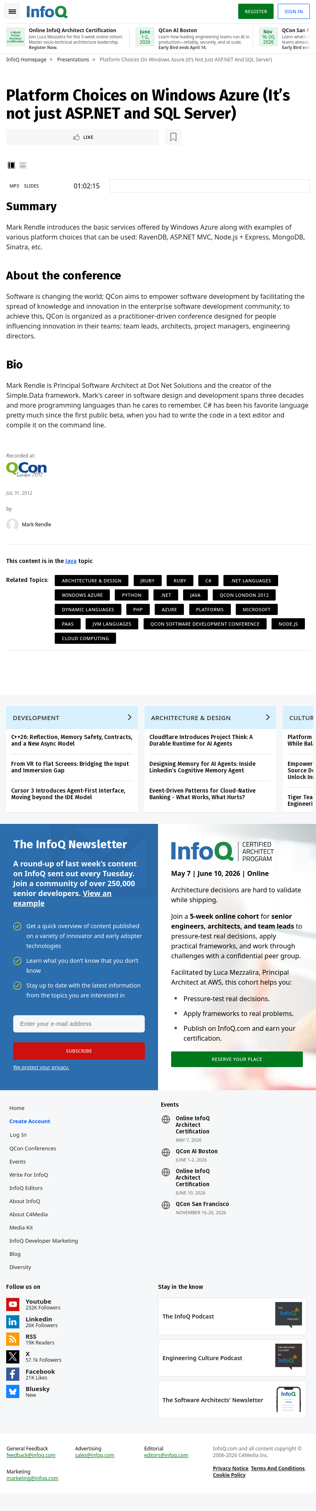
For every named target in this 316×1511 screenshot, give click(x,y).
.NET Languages (252, 580)
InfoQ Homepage (28, 58)
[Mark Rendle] (14, 524)
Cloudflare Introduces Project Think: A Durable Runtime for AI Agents (203, 747)
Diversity (22, 1279)
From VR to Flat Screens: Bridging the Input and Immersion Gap (72, 774)
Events (19, 1174)
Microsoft (259, 609)
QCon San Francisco (202, 1216)
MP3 (16, 185)
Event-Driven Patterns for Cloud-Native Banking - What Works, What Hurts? (204, 801)
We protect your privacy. (41, 1077)
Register (254, 10)
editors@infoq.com (166, 1471)
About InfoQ (26, 1213)
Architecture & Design (93, 580)
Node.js (73, 638)
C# (210, 580)
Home (18, 1120)
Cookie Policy (228, 1491)
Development (38, 724)
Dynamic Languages (90, 609)
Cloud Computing (125, 638)
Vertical (13, 164)
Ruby (182, 580)
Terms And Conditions (277, 1484)
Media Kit (23, 1240)
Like (30, 136)
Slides (33, 185)
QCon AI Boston (197, 1164)
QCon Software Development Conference (207, 623)
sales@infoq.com (96, 1471)
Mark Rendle (38, 524)
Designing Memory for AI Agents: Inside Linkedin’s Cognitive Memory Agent (204, 774)
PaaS (70, 623)
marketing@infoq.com (34, 1494)
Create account (31, 1133)
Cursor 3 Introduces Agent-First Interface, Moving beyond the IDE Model (70, 801)
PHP (140, 609)
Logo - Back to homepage (49, 9)
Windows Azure (84, 594)
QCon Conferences (34, 1160)
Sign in (292, 10)
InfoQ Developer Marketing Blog (45, 1259)
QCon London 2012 (246, 594)
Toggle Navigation (16, 10)
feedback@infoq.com (33, 1471)
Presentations (75, 58)
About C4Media (30, 1226)
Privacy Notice (230, 1484)
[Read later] (57, 136)
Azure (171, 609)
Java (73, 560)
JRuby (149, 580)
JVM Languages (114, 623)
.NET (168, 594)
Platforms (211, 609)
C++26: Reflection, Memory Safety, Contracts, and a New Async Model (73, 747)
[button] (77, 1061)
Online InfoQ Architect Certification (193, 1137)
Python (134, 594)
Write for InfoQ (30, 1187)
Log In (20, 1147)
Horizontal (25, 164)
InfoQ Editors (27, 1200)
